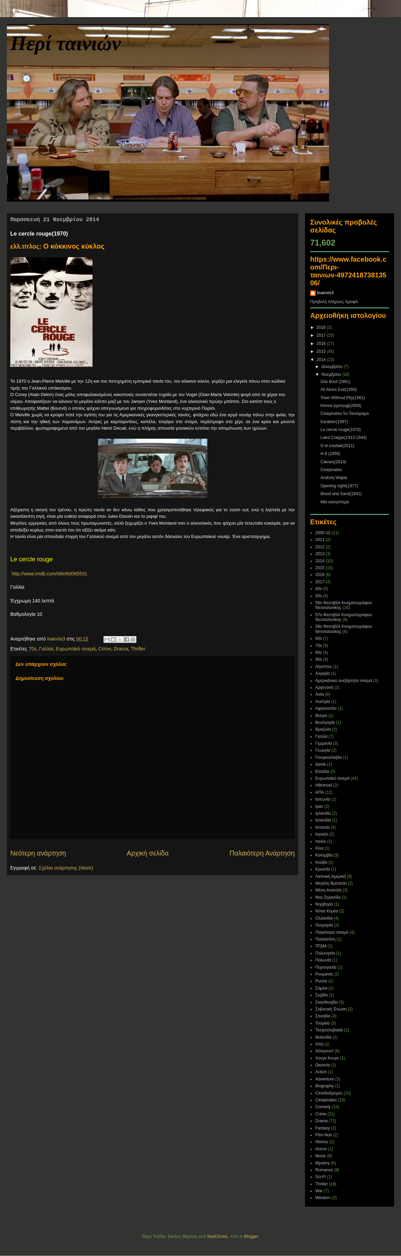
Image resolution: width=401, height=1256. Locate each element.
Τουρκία (322, 1023)
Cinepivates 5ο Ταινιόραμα (344, 413)
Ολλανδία (323, 918)
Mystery (322, 1163)
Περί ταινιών (65, 43)
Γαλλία (46, 648)
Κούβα (321, 862)
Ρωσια (321, 981)
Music (320, 1155)
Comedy (323, 1106)
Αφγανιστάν (326, 708)
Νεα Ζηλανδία (327, 897)
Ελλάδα (322, 771)
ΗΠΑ (319, 792)
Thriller (138, 648)
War (319, 1190)
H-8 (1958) (330, 453)
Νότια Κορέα (326, 911)
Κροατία (322, 869)
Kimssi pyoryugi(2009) (340, 405)
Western (322, 1197)
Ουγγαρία (324, 925)
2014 (322, 359)
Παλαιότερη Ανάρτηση (262, 853)
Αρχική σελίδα (148, 853)
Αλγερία (322, 673)
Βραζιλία (323, 729)
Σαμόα (321, 988)
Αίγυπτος (323, 666)
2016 (322, 343)
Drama (121, 648)
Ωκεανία (322, 1065)
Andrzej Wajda (333, 477)
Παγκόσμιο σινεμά (331, 932)
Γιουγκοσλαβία (328, 757)
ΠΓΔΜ (320, 946)
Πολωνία (323, 960)
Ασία (319, 694)
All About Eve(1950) (338, 389)
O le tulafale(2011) (337, 445)
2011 (320, 539)
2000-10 (322, 532)
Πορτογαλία (326, 967)
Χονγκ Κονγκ (327, 1058)
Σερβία (321, 995)
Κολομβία (323, 855)
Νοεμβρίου (331, 374)
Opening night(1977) (339, 485)
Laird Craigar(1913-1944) (343, 437)
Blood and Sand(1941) (341, 493)
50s (318, 596)
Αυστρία (322, 701)
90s (318, 659)
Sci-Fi (320, 1176)
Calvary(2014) (333, 461)
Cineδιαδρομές (328, 1093)
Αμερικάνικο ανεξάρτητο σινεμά (343, 680)
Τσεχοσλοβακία (329, 1030)
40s (318, 588)
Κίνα (319, 848)
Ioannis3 (325, 292)
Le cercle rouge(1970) (340, 429)
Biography (324, 1086)
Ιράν (319, 806)
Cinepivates (331, 469)
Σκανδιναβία (326, 1002)
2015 (322, 351)
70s (33, 648)
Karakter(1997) (334, 421)
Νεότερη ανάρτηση (38, 853)
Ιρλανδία (323, 813)
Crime (104, 648)
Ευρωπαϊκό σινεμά (76, 648)
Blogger (251, 1236)
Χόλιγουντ (324, 1051)
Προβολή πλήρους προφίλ (334, 301)
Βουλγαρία (325, 722)
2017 (322, 335)
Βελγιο (321, 715)
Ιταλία (320, 841)
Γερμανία (323, 743)
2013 (320, 553)
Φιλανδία (323, 1037)
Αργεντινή (324, 687)
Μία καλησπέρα (334, 502)
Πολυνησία (325, 953)
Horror (321, 1149)
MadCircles (217, 1236)
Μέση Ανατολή (328, 890)
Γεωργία (322, 750)
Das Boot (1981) (335, 381)
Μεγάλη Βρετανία (331, 883)
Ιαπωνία (322, 799)
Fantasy (322, 1128)
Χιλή (319, 1044)
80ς (318, 652)
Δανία (320, 764)
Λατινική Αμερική (330, 876)
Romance (324, 1170)
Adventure (324, 1079)
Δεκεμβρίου (332, 366)
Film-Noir (323, 1135)
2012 (320, 547)
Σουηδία (322, 1016)
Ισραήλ (321, 834)
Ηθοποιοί (323, 785)
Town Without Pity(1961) (342, 397)
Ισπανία (322, 827)
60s (318, 638)
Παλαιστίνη (325, 939)
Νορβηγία (324, 904)
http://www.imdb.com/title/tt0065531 (48, 573)
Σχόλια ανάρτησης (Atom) (66, 868)
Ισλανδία (323, 820)
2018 (322, 327)
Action (321, 1071)
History (321, 1141)
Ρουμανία (324, 974)
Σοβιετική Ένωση (331, 1009)
